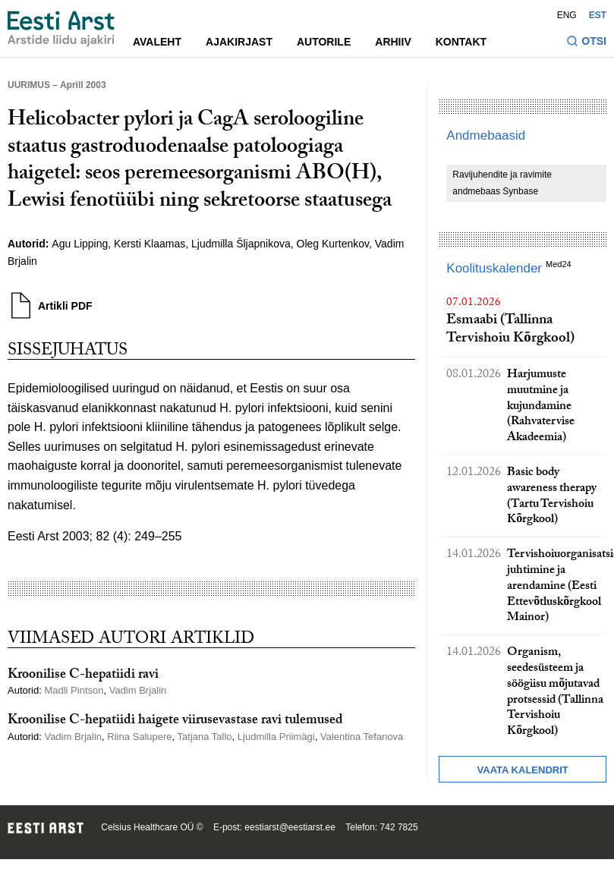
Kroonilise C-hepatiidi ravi (83, 676)
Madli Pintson (73, 690)
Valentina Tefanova (361, 736)
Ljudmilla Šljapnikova (241, 244)
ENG (567, 15)
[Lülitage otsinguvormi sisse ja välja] (586, 43)
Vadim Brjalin (138, 690)
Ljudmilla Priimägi (276, 736)
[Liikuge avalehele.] (61, 29)
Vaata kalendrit (522, 770)
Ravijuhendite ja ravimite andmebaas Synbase (502, 183)
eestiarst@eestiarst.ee (289, 827)
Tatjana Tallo (205, 736)
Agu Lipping (80, 244)
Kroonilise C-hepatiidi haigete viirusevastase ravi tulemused (175, 721)
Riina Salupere (139, 736)
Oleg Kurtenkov (333, 244)
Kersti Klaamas (149, 244)
